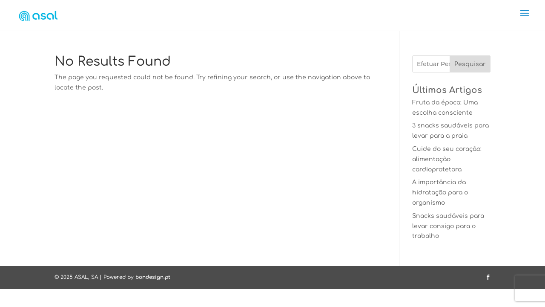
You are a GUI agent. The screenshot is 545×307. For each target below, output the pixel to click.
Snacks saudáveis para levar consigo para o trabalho (448, 226)
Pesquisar (470, 64)
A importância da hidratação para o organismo (440, 192)
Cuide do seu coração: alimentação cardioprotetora (447, 159)
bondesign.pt (152, 277)
